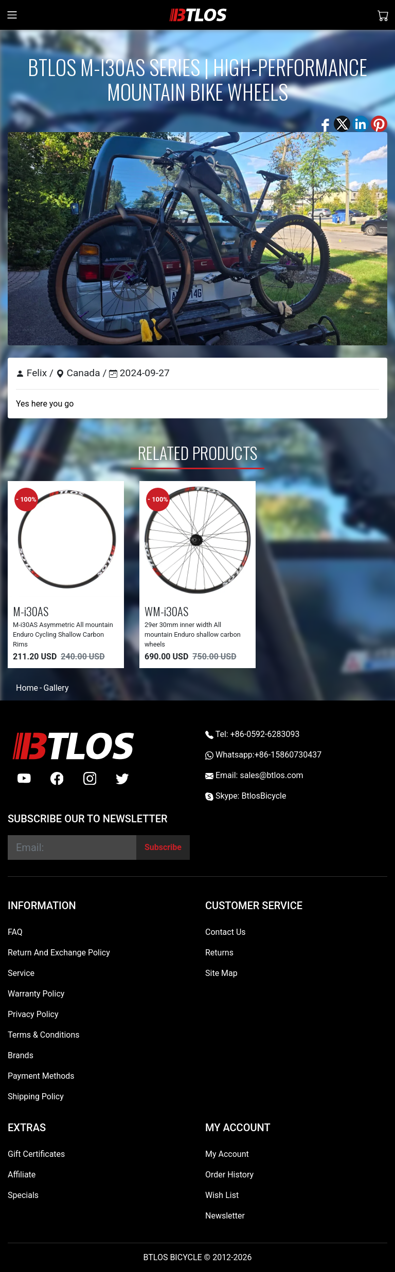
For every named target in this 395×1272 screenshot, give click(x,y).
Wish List (222, 1195)
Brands (20, 1055)
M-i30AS (30, 610)
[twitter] (122, 778)
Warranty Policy (36, 994)
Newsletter (225, 1216)
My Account (227, 1154)
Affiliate (21, 1174)
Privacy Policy (33, 1014)
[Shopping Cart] (383, 15)
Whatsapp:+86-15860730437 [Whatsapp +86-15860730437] (263, 755)
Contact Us (225, 932)
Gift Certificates (36, 1154)
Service (21, 973)
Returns (219, 952)
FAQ (15, 932)
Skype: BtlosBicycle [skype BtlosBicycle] (245, 796)
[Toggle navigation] (12, 15)
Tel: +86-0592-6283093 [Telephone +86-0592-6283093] (252, 734)
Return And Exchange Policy (59, 952)
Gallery (55, 688)
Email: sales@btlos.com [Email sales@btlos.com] (254, 775)
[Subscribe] (163, 847)
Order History (229, 1174)
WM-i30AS (166, 610)
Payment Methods (41, 1076)
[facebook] (57, 778)
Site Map (221, 973)
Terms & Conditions (44, 1035)
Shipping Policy (36, 1096)
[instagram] (90, 778)
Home (27, 688)
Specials (23, 1195)
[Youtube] (24, 778)
